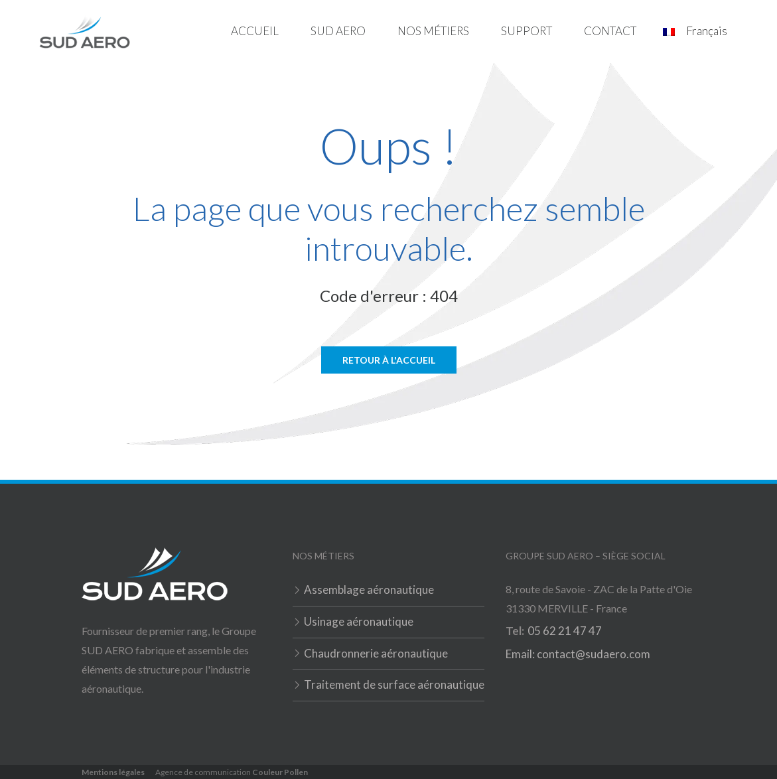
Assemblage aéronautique (369, 590)
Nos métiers (433, 31)
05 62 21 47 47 (565, 631)
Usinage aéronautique (358, 621)
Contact (610, 31)
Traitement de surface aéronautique (394, 684)
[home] (84, 31)
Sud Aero (338, 31)
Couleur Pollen (280, 772)
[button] (338, 31)
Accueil (255, 31)
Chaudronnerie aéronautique (376, 653)
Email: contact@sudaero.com (578, 654)
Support (526, 31)
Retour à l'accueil (388, 360)
